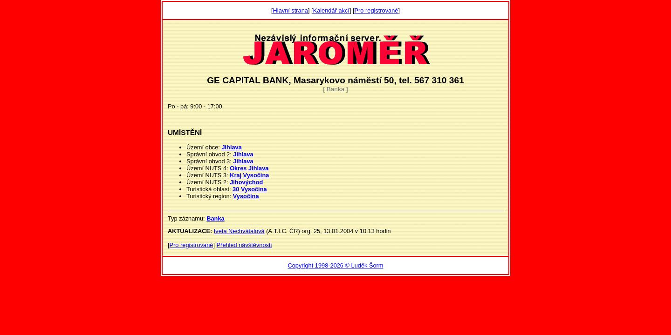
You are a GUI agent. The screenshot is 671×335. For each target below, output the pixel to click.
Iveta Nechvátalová (239, 231)
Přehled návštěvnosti (244, 244)
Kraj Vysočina (249, 175)
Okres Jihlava (249, 168)
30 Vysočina (250, 189)
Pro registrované (376, 10)
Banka (215, 218)
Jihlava (231, 147)
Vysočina (246, 196)
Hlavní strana (290, 10)
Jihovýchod (246, 182)
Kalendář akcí (331, 10)
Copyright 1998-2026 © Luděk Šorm (335, 265)
